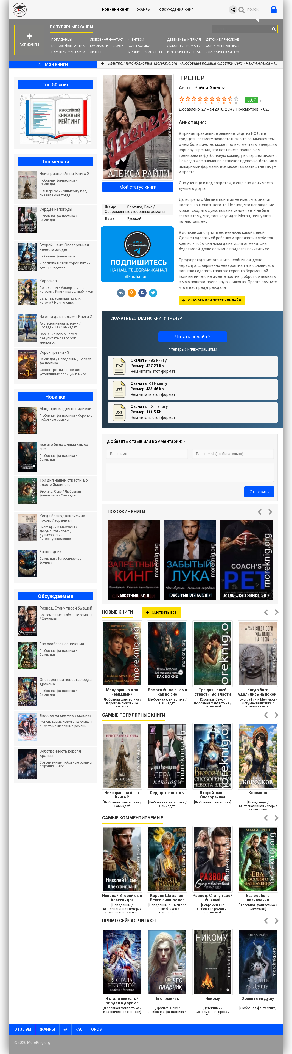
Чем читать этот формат (153, 371)
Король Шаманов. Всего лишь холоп (167, 897)
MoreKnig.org (50, 9)
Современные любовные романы (135, 211)
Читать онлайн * (192, 336)
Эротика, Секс (139, 207)
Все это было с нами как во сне (167, 692)
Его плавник (167, 998)
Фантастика (139, 46)
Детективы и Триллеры (187, 40)
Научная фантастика (70, 52)
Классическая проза (225, 52)
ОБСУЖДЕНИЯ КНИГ (176, 10)
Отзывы (22, 1029)
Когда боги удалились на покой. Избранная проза (257, 692)
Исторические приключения (192, 52)
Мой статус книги (137, 187)
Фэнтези (136, 40)
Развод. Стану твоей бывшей (212, 897)
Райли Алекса (258, 63)
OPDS (96, 1029)
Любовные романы (184, 46)
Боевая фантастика (69, 46)
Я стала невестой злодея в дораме (122, 1000)
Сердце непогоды (167, 793)
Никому (212, 998)
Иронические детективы (150, 52)
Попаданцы (61, 40)
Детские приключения (226, 40)
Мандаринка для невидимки (122, 692)
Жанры (144, 10)
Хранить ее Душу (258, 998)
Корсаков (258, 793)
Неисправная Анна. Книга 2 (122, 795)
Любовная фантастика (110, 40)
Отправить (259, 492)
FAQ (79, 1029)
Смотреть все (161, 612)
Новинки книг (115, 10)
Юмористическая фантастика (117, 46)
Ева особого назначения (258, 897)
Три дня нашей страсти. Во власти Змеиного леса (212, 692)
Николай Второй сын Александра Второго (122, 897)
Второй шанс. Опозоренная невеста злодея (212, 795)
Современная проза (224, 46)
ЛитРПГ (96, 52)
